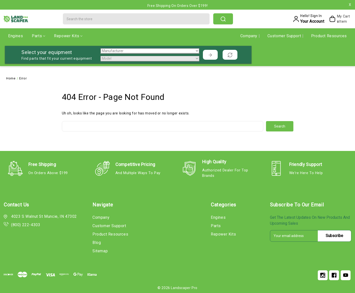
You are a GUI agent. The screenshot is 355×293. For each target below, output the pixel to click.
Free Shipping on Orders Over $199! (177, 6)
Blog (96, 242)
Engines (15, 36)
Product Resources (329, 36)
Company (249, 36)
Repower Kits (68, 36)
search (223, 19)
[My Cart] (338, 19)
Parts (38, 36)
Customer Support (284, 36)
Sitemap (100, 251)
